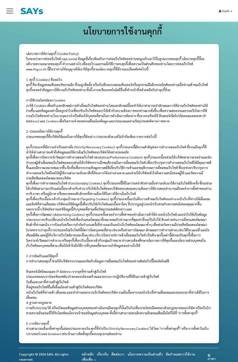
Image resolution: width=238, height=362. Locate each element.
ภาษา (212, 357)
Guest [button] (225, 11)
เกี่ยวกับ (102, 354)
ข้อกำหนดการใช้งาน (180, 354)
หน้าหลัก (88, 354)
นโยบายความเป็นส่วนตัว (145, 354)
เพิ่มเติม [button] (89, 359)
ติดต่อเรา (118, 354)
